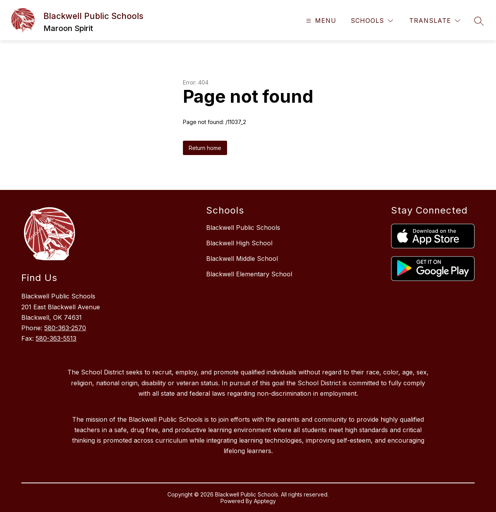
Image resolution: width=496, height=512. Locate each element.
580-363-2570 (65, 328)
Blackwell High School (239, 243)
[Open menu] (320, 21)
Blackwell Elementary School (249, 274)
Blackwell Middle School (242, 258)
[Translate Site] (434, 21)
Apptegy (265, 501)
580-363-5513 (56, 338)
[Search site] (479, 21)
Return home (205, 148)
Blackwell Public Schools (243, 227)
